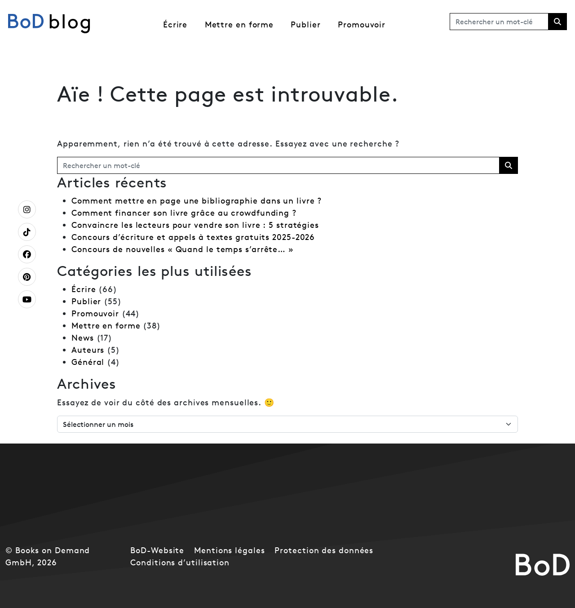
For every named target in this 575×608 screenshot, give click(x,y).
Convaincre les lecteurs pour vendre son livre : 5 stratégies (195, 225)
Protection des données (323, 550)
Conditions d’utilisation (180, 562)
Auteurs (87, 350)
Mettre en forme (239, 24)
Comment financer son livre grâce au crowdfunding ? (183, 213)
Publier (305, 24)
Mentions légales (229, 550)
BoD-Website (157, 550)
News (82, 338)
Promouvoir (361, 24)
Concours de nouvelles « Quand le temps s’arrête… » (182, 249)
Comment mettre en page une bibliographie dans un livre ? (196, 200)
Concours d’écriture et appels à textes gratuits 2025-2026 (193, 237)
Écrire (175, 24)
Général (87, 362)
